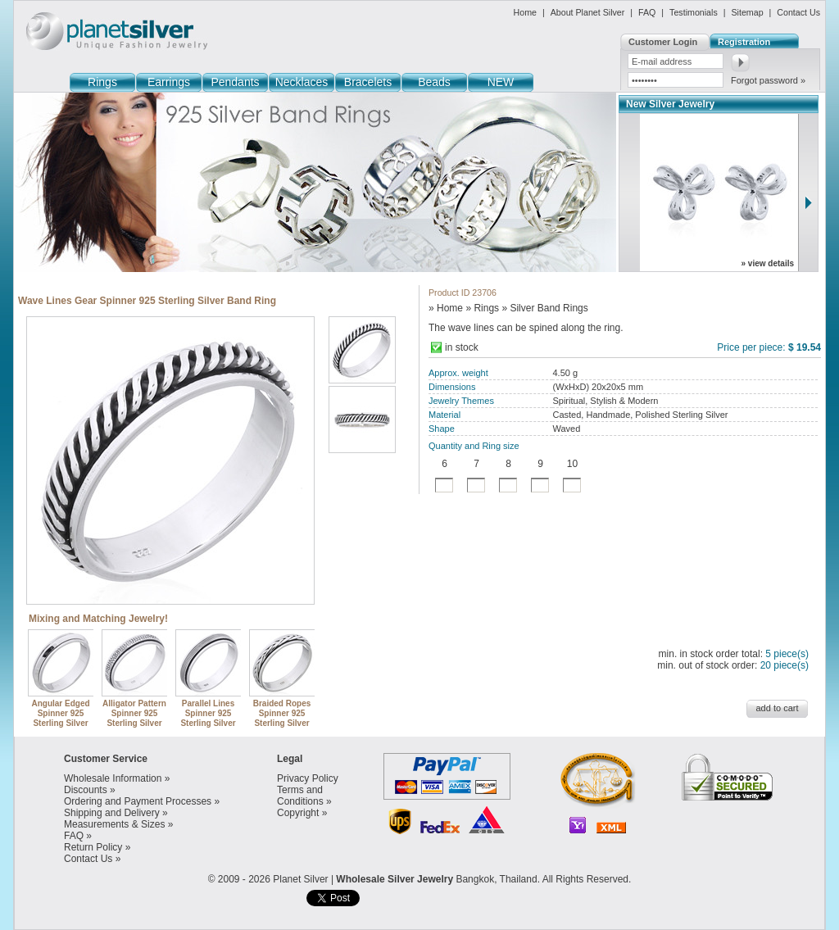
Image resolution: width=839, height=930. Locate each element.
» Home (446, 308)
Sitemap (747, 12)
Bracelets (368, 81)
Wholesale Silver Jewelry (394, 879)
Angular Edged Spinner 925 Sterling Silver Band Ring (61, 713)
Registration (744, 42)
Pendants (235, 81)
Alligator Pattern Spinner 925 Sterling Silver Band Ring (135, 713)
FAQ (646, 12)
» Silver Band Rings (544, 308)
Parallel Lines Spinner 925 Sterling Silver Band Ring (209, 713)
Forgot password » (768, 80)
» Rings (482, 308)
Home (525, 12)
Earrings (168, 81)
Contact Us (798, 12)
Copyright (298, 813)
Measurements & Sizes (114, 824)
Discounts (85, 790)
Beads (434, 81)
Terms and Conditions (300, 795)
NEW (501, 81)
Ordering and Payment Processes (137, 801)
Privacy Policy (307, 778)
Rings (102, 81)
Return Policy (93, 847)
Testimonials (693, 12)
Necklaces (302, 81)
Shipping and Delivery (112, 813)
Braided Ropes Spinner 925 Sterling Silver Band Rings (282, 713)
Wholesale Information (112, 778)
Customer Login (662, 42)
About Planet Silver (588, 12)
